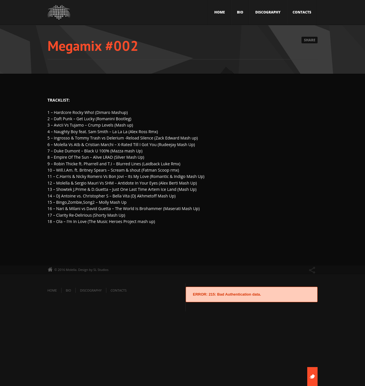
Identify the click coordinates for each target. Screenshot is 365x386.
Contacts (302, 12)
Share (309, 40)
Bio (240, 12)
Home (219, 12)
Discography (268, 12)
